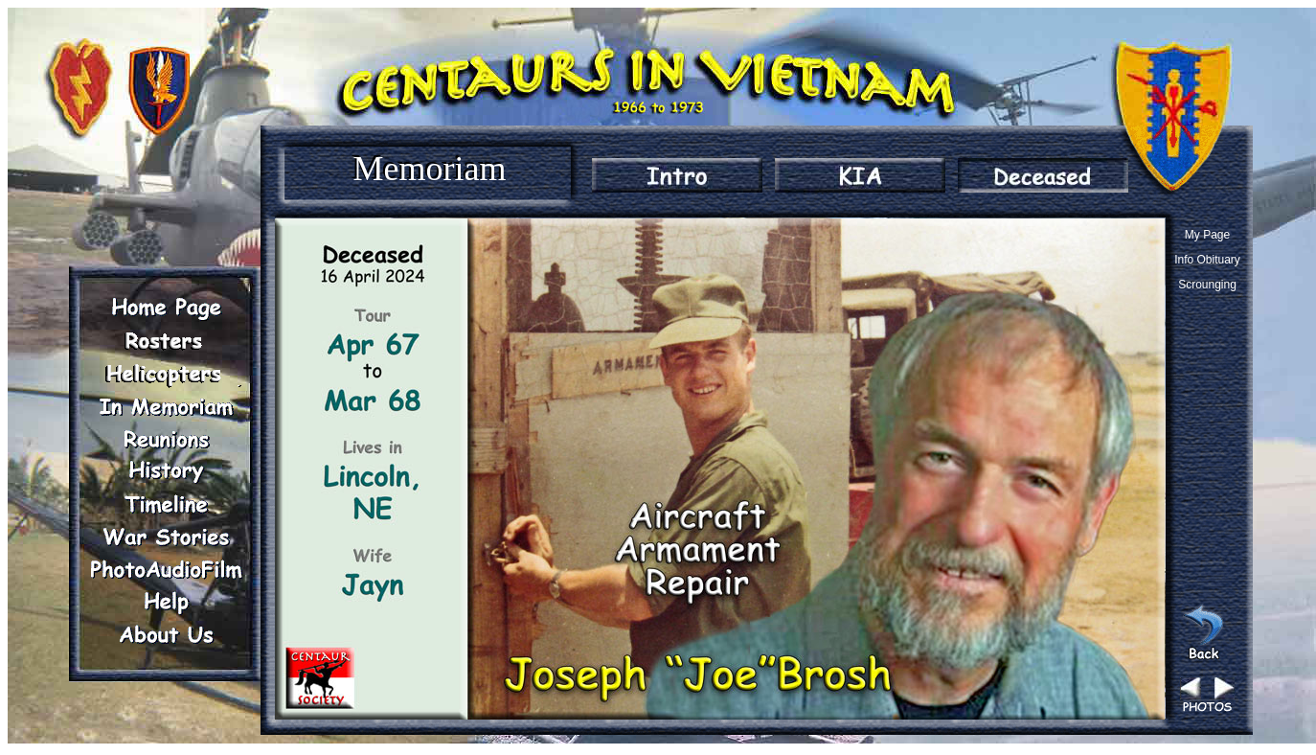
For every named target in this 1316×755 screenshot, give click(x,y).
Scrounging (1207, 284)
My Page (1207, 234)
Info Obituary (1207, 259)
